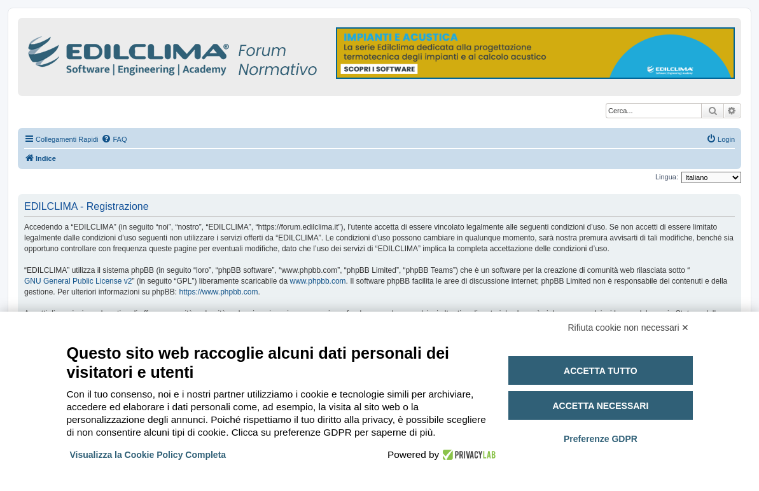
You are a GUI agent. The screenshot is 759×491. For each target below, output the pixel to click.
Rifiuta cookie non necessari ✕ (629, 327)
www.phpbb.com (318, 281)
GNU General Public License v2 (78, 281)
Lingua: (666, 177)
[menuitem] (114, 139)
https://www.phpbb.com (218, 291)
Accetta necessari (600, 406)
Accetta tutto (600, 371)
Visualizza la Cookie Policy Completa (148, 455)
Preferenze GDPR (600, 439)
